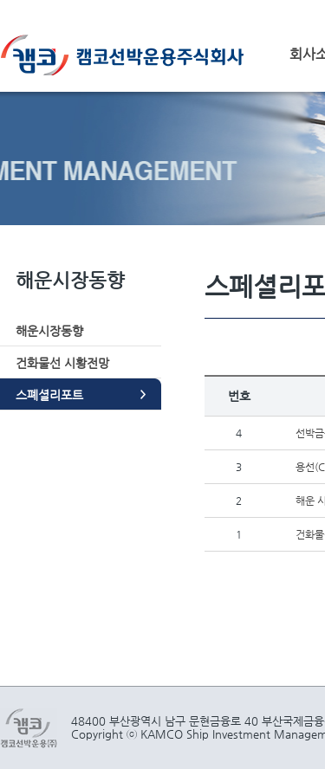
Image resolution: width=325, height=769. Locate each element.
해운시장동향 (49, 331)
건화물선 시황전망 (62, 363)
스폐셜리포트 (49, 395)
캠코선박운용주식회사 (128, 55)
